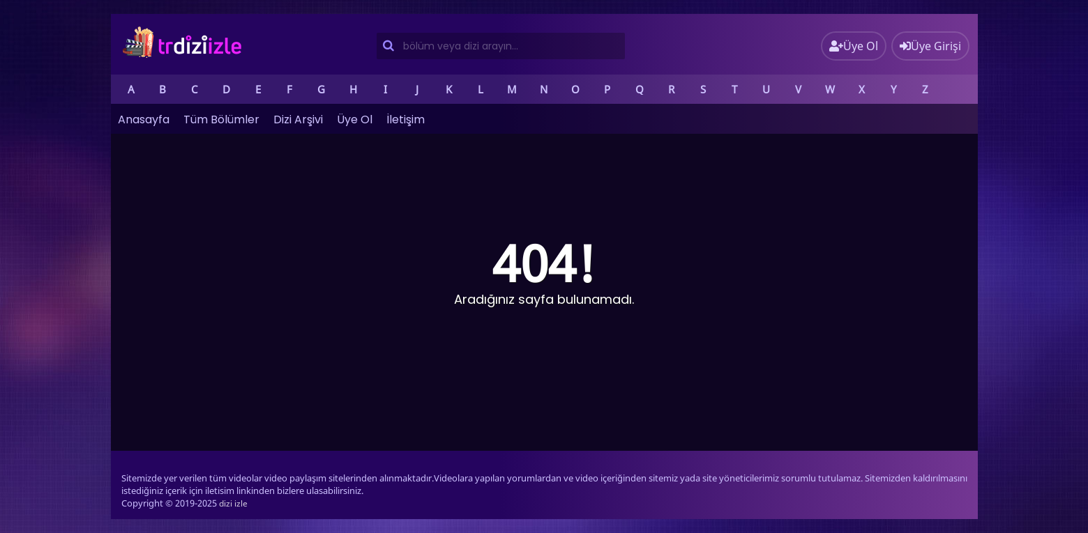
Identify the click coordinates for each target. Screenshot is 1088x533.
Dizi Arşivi (298, 119)
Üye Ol (354, 119)
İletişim (405, 119)
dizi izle (233, 503)
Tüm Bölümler (221, 119)
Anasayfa (143, 119)
